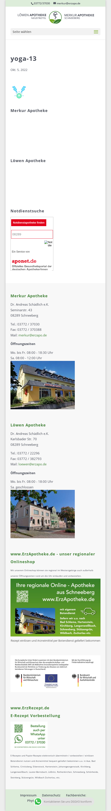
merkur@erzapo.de (32, 335)
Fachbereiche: (76, 795)
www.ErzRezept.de (30, 707)
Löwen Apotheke (28, 425)
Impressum (28, 795)
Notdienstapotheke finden (28, 222)
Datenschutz (51, 795)
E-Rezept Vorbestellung (35, 715)
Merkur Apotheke (29, 295)
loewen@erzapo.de (32, 464)
